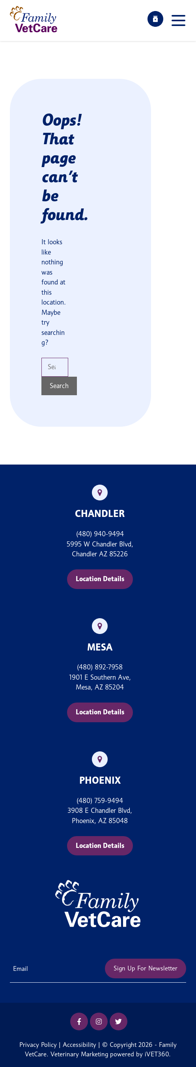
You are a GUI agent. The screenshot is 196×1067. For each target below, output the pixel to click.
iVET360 (157, 1054)
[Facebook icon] (79, 1021)
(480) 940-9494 (100, 534)
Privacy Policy (38, 1044)
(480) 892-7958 (100, 667)
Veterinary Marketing (79, 1054)
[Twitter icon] (118, 1021)
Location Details (100, 579)
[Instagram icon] (99, 1021)
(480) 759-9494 (100, 801)
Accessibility (79, 1044)
